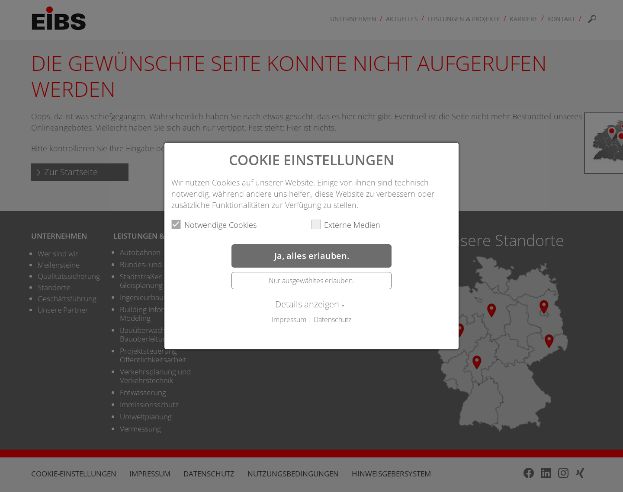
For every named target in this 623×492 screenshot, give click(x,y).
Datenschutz (332, 319)
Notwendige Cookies (214, 225)
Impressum (289, 319)
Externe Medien (345, 225)
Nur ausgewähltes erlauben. (311, 280)
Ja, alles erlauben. (311, 256)
